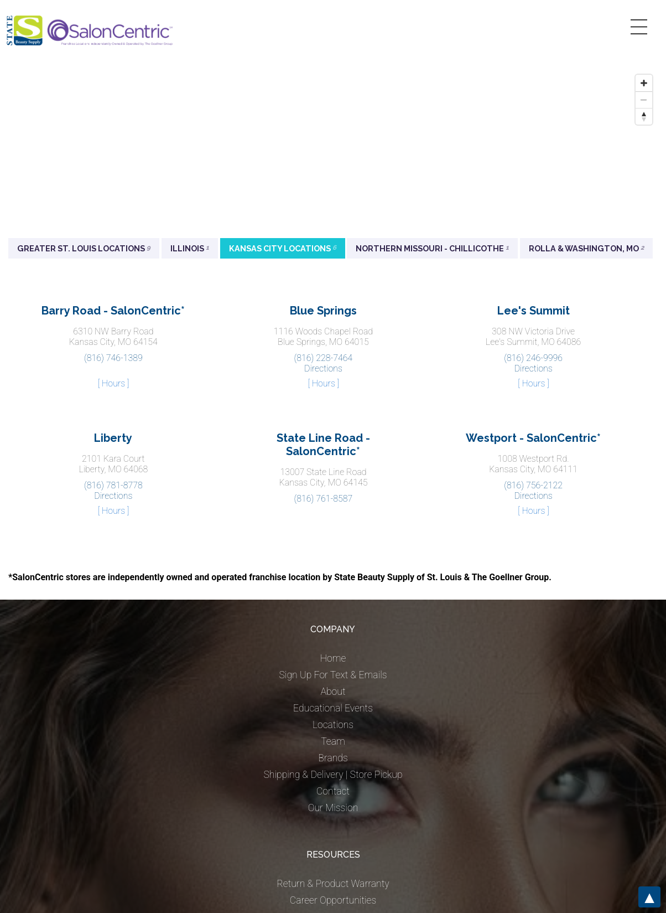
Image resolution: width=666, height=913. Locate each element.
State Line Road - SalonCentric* (323, 444)
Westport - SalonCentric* (533, 438)
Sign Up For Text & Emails (333, 674)
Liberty (113, 438)
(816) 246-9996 (533, 358)
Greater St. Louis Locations (83, 248)
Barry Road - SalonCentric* (113, 310)
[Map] (333, 152)
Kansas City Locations (282, 248)
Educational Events (333, 708)
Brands (332, 758)
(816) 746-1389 (113, 358)
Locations (333, 724)
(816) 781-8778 (113, 485)
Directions (323, 368)
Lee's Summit (533, 310)
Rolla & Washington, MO (586, 248)
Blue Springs (323, 310)
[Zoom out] (644, 99)
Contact (333, 791)
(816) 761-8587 (323, 498)
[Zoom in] (644, 83)
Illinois (189, 248)
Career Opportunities (333, 900)
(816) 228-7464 (323, 358)
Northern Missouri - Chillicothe (432, 248)
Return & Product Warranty (333, 883)
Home (333, 658)
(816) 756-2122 (533, 485)
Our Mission (333, 807)
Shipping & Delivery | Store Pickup (332, 774)
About (332, 691)
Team (333, 741)
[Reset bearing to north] (644, 116)
